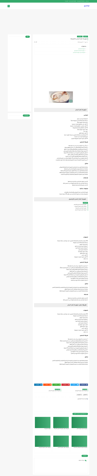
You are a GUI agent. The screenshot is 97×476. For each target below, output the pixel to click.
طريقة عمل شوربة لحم (82, 428)
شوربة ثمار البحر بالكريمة (80, 208)
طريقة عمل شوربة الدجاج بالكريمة (61, 428)
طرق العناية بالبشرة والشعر (80, 204)
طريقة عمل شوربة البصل (80, 210)
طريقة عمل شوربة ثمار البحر (79, 52)
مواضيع (87, 6)
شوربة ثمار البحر (81, 48)
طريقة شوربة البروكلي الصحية (80, 447)
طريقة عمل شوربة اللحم (63, 447)
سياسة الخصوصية (81, 1)
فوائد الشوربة (47, 428)
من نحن (87, 1)
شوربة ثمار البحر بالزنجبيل (79, 50)
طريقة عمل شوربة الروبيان (80, 206)
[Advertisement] (49, 22)
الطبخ (85, 36)
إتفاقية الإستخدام (72, 1)
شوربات (79, 36)
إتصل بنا (66, 1)
